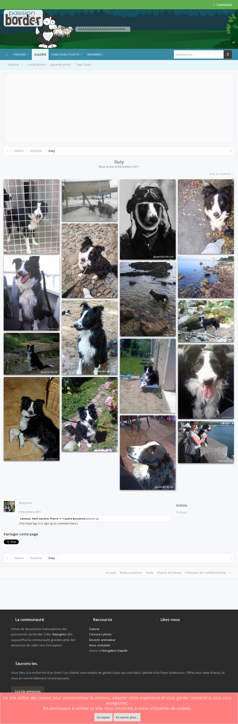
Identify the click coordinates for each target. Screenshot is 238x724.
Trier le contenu (221, 174)
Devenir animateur (102, 640)
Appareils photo (60, 65)
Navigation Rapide (115, 650)
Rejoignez (59, 634)
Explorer (15, 65)
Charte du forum (169, 573)
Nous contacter (131, 573)
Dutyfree (25, 503)
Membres (94, 54)
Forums (19, 54)
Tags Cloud (83, 65)
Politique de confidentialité (205, 573)
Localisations (36, 65)
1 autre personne (74, 518)
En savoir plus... (127, 717)
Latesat (25, 518)
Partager (182, 512)
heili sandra (40, 518)
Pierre (54, 518)
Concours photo (65, 54)
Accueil (110, 573)
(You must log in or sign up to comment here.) (48, 523)
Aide (149, 573)
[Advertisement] (119, 107)
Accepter (103, 717)
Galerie (40, 54)
